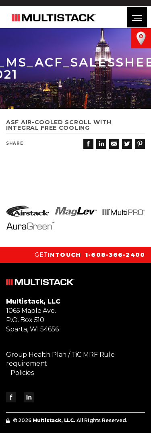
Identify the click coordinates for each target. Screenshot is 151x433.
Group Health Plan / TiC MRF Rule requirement (60, 359)
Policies (22, 373)
